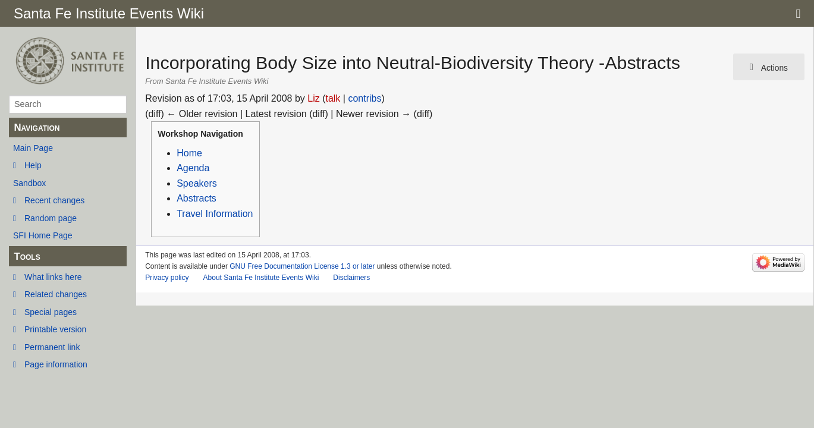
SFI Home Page (43, 235)
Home (189, 153)
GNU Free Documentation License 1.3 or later (302, 266)
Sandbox (29, 183)
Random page (50, 218)
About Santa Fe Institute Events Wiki (261, 277)
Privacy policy (166, 277)
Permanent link (52, 347)
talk (332, 98)
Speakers (197, 183)
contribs (364, 98)
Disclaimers (351, 277)
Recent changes (54, 200)
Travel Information (215, 214)
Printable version (55, 329)
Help (33, 165)
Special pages (50, 312)
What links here (52, 277)
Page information (55, 364)
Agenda (193, 168)
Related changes (55, 294)
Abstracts (196, 198)
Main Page (33, 148)
